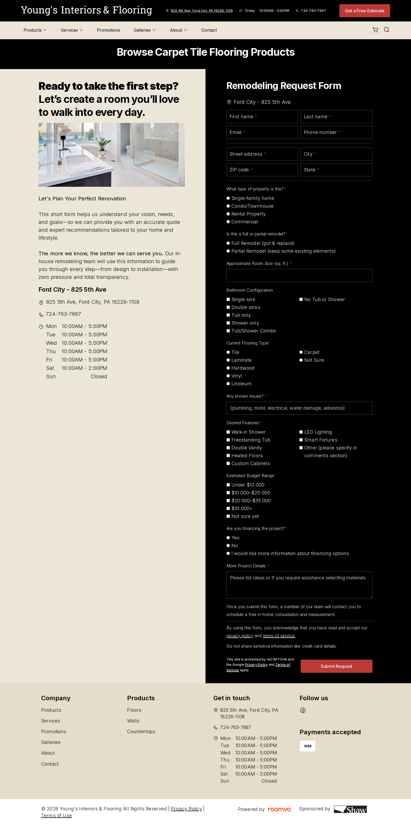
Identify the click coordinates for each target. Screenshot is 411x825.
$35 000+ (242, 508)
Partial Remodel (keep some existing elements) (283, 251)
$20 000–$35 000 (251, 500)
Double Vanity (246, 447)
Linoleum (241, 383)
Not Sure (314, 360)
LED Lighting (318, 432)
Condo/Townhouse (252, 206)
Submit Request (336, 666)
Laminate (241, 360)
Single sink (243, 299)
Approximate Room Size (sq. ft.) (258, 263)
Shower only (245, 323)
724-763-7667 (313, 11)
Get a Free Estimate (365, 10)
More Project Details (246, 565)
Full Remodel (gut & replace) (263, 243)
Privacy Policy (256, 664)
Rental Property (248, 214)
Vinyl (236, 375)
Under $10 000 (247, 485)
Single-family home (252, 198)
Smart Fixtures (320, 440)
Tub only (241, 315)
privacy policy (239, 635)
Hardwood (243, 368)
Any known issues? (245, 396)
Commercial (244, 221)
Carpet (312, 352)
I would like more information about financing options (290, 553)
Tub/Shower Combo (253, 331)
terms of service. (279, 635)
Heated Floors (247, 455)
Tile (235, 352)
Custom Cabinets (250, 463)
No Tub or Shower (324, 299)
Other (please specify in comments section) (330, 451)
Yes (235, 537)
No (234, 545)
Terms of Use (56, 815)
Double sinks (245, 307)
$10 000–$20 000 (251, 492)
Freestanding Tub (251, 440)
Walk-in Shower (248, 432)
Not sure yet (245, 516)
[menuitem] (35, 30)
